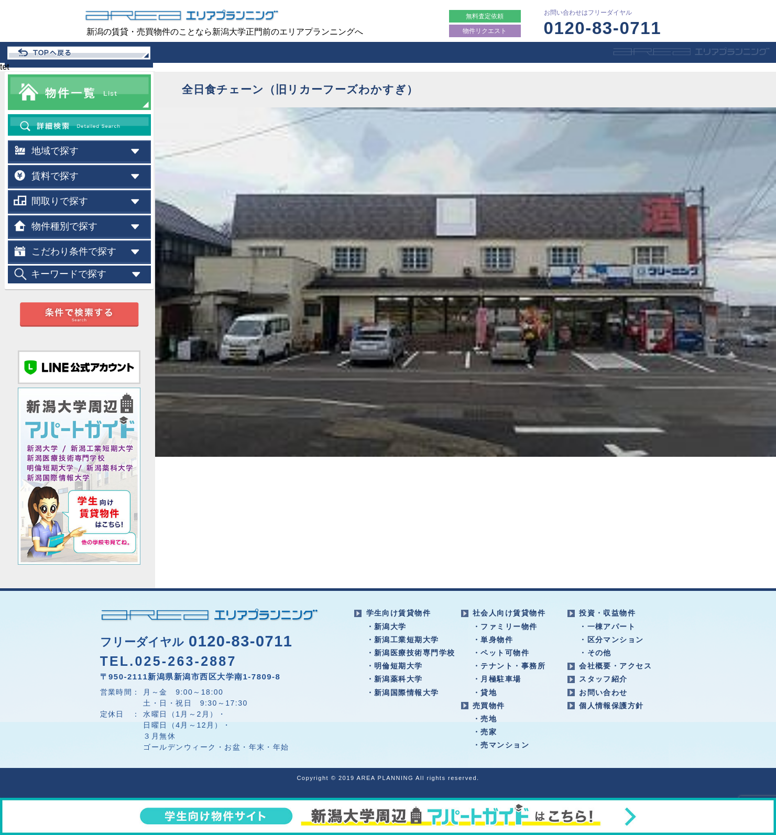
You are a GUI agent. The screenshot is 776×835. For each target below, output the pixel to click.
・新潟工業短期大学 (402, 639)
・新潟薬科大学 (394, 679)
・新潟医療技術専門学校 (410, 653)
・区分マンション (611, 639)
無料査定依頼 (485, 16)
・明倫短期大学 (394, 666)
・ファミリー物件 (505, 626)
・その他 (595, 653)
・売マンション (501, 745)
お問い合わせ (603, 692)
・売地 (485, 719)
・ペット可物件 (501, 653)
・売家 (485, 732)
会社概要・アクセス (615, 666)
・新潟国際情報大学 (402, 692)
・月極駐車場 (497, 679)
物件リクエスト (485, 31)
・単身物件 (493, 639)
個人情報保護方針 (611, 705)
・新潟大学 (386, 626)
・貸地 (485, 692)
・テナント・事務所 (509, 666)
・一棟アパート (607, 626)
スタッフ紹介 (603, 679)
